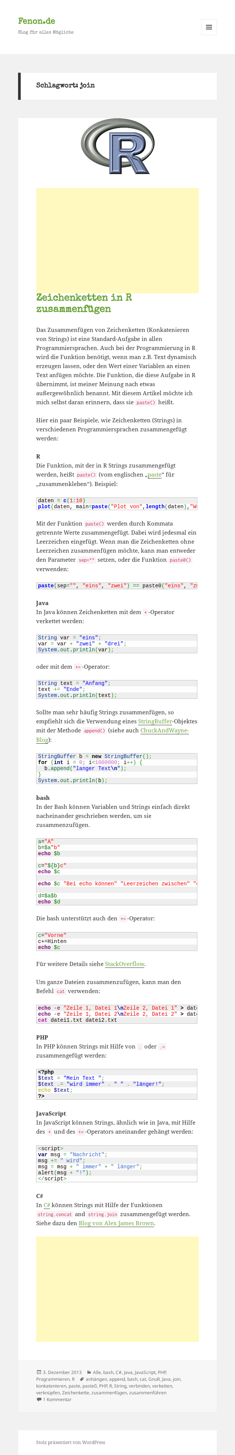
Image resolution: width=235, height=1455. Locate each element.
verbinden (139, 1386)
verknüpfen (48, 1392)
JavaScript (145, 1372)
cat (143, 1379)
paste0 (89, 1386)
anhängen (96, 1379)
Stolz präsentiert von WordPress (70, 1442)
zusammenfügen (109, 1392)
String (120, 1386)
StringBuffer (155, 721)
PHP (162, 1372)
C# (47, 1205)
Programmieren (53, 1379)
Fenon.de (36, 22)
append (117, 1379)
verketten (162, 1386)
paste (155, 474)
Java (128, 1372)
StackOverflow (124, 963)
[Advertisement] (117, 240)
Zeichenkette (75, 1392)
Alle (97, 1372)
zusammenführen (147, 1392)
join (176, 1379)
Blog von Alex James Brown (116, 1223)
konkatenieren (51, 1386)
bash (108, 1372)
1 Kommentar (57, 1399)
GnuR (154, 1379)
